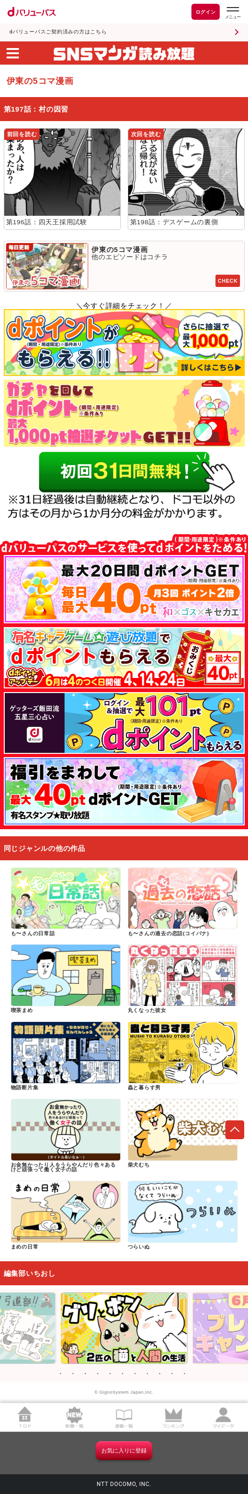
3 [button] (85, 1374)
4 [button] (97, 1374)
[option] (123, 1328)
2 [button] (73, 1374)
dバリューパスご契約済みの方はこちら (58, 32)
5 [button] (110, 1374)
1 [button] (60, 1374)
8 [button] (147, 1374)
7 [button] (135, 1374)
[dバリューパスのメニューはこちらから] (232, 13)
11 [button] (184, 1374)
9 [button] (160, 1374)
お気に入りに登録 (124, 1450)
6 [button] (122, 1374)
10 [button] (172, 1374)
